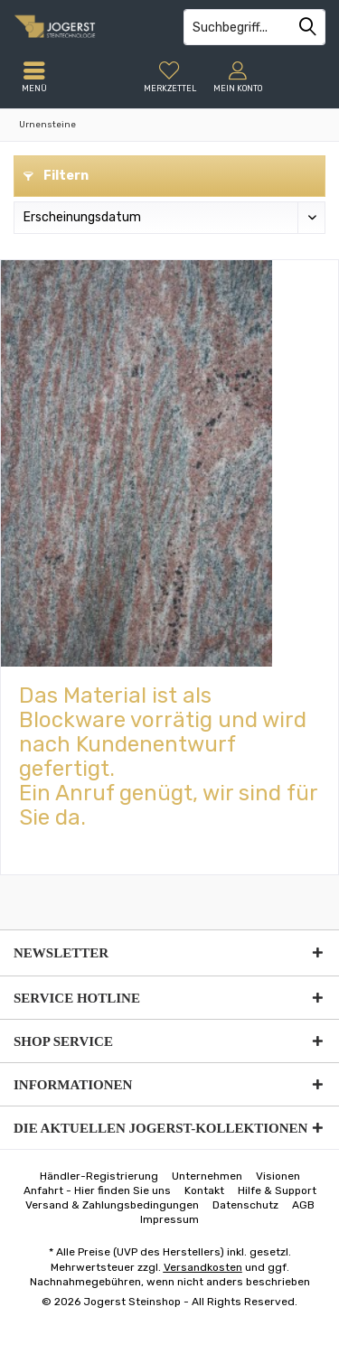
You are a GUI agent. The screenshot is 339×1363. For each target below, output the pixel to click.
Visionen (278, 1176)
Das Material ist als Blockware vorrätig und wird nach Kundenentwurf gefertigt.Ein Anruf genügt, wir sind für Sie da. (168, 756)
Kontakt (204, 1190)
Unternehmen (207, 1176)
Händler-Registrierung (99, 1176)
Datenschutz (245, 1205)
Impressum (169, 1219)
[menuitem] (169, 76)
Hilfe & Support (277, 1190)
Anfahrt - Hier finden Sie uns (97, 1190)
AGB (303, 1205)
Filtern (56, 175)
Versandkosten (203, 1267)
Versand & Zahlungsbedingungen (112, 1205)
